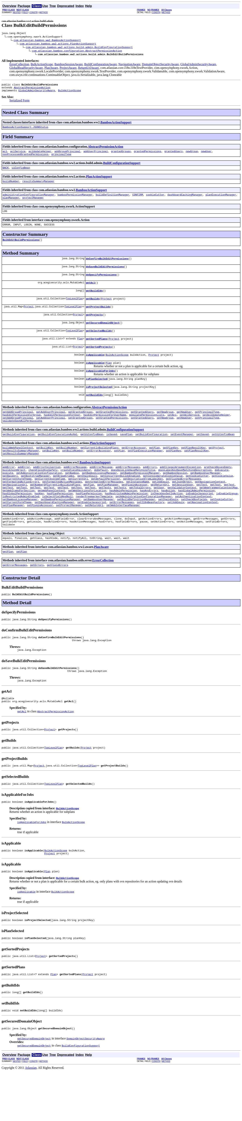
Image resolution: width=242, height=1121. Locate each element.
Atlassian (31, 1117)
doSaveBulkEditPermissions (105, 276)
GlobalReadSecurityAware (26, 68)
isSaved (111, 456)
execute (8, 498)
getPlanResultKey (193, 470)
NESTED (17, 12)
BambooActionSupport (116, 124)
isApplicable (95, 370)
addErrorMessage (75, 491)
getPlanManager (108, 512)
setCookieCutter (221, 529)
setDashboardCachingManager (54, 533)
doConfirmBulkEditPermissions (107, 267)
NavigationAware (129, 64)
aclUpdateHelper (40, 154)
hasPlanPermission (60, 522)
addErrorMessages (127, 491)
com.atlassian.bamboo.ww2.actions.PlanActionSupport (58, 44)
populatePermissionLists (146, 434)
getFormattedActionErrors (21, 508)
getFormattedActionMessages (62, 508)
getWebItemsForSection (19, 519)
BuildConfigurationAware (100, 64)
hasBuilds (168, 519)
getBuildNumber (66, 470)
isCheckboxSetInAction (167, 522)
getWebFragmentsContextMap (218, 515)
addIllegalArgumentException (180, 491)
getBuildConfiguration (19, 456)
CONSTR (33, 12)
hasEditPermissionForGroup (22, 434)
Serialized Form (19, 102)
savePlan (126, 456)
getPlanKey (170, 470)
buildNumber (11, 186)
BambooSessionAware (68, 64)
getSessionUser (182, 512)
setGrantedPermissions (112, 438)
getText (201, 512)
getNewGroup (165, 431)
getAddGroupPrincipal (18, 431)
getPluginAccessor (134, 512)
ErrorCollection (19, 64)
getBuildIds (94, 301)
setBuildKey (50, 473)
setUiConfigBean (223, 456)
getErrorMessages (15, 600)
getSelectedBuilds (99, 344)
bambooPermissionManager (75, 200)
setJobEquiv (175, 533)
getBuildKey (44, 470)
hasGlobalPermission (17, 522)
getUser (159, 515)
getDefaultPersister (105, 505)
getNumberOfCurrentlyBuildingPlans (55, 512)
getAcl (90, 293)
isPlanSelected (96, 396)
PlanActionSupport (99, 181)
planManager (11, 204)
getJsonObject (182, 508)
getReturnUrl (160, 512)
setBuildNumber (72, 473)
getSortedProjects (99, 362)
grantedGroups (121, 154)
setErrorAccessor (98, 473)
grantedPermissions (147, 154)
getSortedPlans (96, 353)
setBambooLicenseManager (20, 529)
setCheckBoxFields (194, 529)
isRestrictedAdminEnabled (21, 526)
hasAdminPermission (123, 519)
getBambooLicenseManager (99, 498)
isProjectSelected (99, 405)
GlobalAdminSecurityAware (198, 64)
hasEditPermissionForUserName (104, 434)
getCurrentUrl (78, 505)
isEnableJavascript (199, 522)
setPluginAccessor (40, 537)
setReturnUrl (94, 537)
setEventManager (181, 456)
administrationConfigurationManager (28, 200)
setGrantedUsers (142, 438)
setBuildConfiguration (151, 456)
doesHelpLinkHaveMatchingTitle (133, 494)
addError (9, 491)
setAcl (171, 434)
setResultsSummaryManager (21, 477)
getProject (216, 470)
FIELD (25, 12)
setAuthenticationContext (193, 526)
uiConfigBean (21, 172)
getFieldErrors (57, 600)
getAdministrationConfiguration (39, 498)
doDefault (101, 494)
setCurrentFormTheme (17, 533)
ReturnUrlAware (88, 68)
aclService (17, 154)
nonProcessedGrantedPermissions (25, 158)
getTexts (105, 515)
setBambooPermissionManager (60, 529)
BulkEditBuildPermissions (21, 248)
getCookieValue (222, 501)
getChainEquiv (87, 501)
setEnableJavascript (91, 533)
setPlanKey (173, 473)
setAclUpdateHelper (216, 434)
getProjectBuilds (98, 319)
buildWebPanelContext (18, 470)
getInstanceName (137, 508)
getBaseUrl (10, 501)
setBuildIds (94, 413)
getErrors (37, 600)
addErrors (150, 491)
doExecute (221, 494)
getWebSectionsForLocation (87, 519)
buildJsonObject (14, 494)
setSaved (202, 456)
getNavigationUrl (15, 512)
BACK (6, 172)
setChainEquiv (168, 529)
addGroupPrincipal (67, 154)
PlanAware (51, 68)
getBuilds (93, 310)
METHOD (43, 12)
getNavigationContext (210, 508)
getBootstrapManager (35, 501)
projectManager (33, 204)
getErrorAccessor (133, 470)
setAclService (189, 434)
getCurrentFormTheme (17, 505)
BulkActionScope (42, 64)
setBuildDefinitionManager (136, 529)
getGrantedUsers (142, 431)
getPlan (154, 470)
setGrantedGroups (80, 438)
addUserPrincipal (95, 154)
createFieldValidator (75, 494)
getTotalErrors (140, 515)
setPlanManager (13, 537)
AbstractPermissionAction (32, 89)
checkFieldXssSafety (43, 494)
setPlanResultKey (196, 473)
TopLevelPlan (74, 310)
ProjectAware (68, 68)
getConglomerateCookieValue (163, 501)
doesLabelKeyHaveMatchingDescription (185, 494)
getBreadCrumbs (63, 501)
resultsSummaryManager (38, 186)
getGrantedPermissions (112, 431)
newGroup (192, 154)
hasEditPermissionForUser (62, 434)
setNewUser (184, 438)
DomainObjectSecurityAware (160, 64)
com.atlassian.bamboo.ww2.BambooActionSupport (47, 40)
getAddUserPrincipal (50, 431)
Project (106, 310)
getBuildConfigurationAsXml (57, 456)
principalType (61, 158)
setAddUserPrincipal (50, 438)
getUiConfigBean (91, 456)
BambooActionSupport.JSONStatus (25, 130)
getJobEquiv (160, 508)
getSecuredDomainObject (103, 336)
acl (5, 154)
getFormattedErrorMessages (104, 508)
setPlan (119, 473)
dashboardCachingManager (184, 200)
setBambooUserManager (98, 529)
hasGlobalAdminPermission (196, 519)
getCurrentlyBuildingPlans (99, 470)
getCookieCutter (197, 501)
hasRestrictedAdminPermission (126, 522)
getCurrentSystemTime (50, 505)
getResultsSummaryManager (21, 473)
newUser (206, 154)
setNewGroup (165, 438)
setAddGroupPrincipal (18, 438)
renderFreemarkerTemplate (94, 526)
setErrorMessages (121, 533)
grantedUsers (173, 154)
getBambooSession (175, 498)
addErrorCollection (46, 491)
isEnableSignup (227, 522)
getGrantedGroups (80, 431)
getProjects (94, 327)
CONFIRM (137, 200)
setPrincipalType (207, 438)
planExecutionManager (221, 200)
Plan (80, 353)
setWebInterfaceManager (123, 537)
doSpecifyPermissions (101, 284)
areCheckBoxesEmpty (217, 491)
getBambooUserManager (205, 498)
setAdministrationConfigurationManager (143, 526)
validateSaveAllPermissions (22, 441)
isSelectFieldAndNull (57, 526)
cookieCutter (155, 200)
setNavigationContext (202, 533)
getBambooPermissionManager (140, 498)
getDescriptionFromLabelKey (143, 505)
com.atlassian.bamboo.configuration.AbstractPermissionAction (77, 51)
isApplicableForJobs (100, 388)
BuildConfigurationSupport (121, 167)
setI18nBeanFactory (150, 533)
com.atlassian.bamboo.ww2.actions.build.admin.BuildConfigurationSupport (79, 47)
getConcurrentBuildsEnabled (120, 501)
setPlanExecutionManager (145, 473)
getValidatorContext (181, 515)
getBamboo (72, 498)
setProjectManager (69, 537)
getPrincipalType (207, 431)
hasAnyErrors (149, 519)
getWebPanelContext (51, 519)
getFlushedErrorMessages (183, 505)
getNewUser (184, 431)
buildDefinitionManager (112, 200)
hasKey (39, 522)
